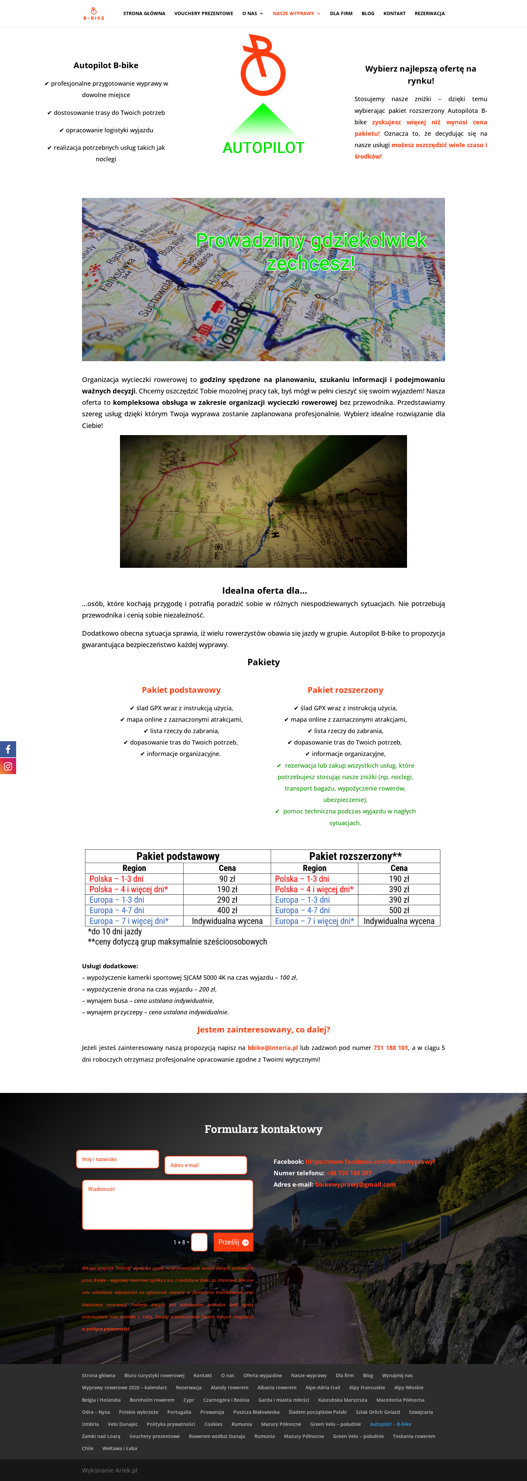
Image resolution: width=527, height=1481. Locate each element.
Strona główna (144, 13)
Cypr (189, 1400)
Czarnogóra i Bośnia (226, 1400)
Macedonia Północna (400, 1400)
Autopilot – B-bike (390, 1424)
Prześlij (228, 1242)
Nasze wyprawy (293, 13)
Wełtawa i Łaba (120, 1448)
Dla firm (341, 13)
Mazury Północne (281, 1424)
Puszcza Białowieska (256, 1412)
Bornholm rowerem (152, 1400)
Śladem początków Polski (318, 1412)
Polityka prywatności (171, 1424)
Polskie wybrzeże (138, 1412)
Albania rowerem (276, 1387)
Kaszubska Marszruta (342, 1400)
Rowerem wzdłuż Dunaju (217, 1436)
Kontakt (394, 13)
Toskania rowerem (414, 1436)
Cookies (213, 1424)
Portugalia (179, 1412)
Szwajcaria (421, 1412)
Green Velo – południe (335, 1424)
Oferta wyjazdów (262, 1375)
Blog (368, 13)
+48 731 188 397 (349, 1173)
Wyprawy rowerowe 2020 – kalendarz (124, 1387)
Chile (87, 1448)
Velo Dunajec (123, 1424)
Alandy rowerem (229, 1387)
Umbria (90, 1424)
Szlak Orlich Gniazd (378, 1412)
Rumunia (242, 1424)
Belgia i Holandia (101, 1400)
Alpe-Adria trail (323, 1387)
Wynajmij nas (397, 1375)
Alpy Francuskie (367, 1387)
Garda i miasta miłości (283, 1400)
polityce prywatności (107, 1329)
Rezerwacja (430, 13)
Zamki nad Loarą (101, 1436)
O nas (249, 13)
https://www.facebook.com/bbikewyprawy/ (370, 1161)
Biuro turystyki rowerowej (154, 1375)
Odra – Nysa (96, 1412)
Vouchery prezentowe (203, 13)
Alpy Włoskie (408, 1387)
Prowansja (212, 1412)
